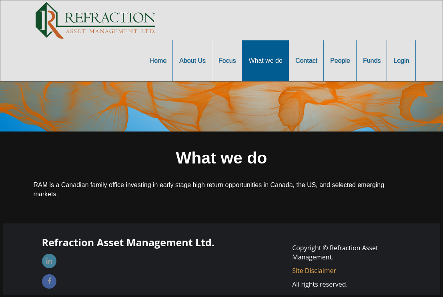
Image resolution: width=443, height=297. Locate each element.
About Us (192, 60)
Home (157, 60)
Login (401, 60)
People (340, 60)
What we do (265, 60)
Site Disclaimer (314, 270)
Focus (227, 60)
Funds (372, 60)
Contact (306, 60)
